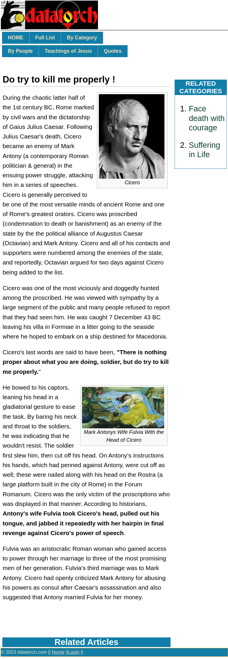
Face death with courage (207, 118)
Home (58, 652)
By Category (82, 38)
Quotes (113, 51)
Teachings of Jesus (68, 51)
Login (73, 652)
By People (20, 51)
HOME (15, 38)
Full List (45, 38)
